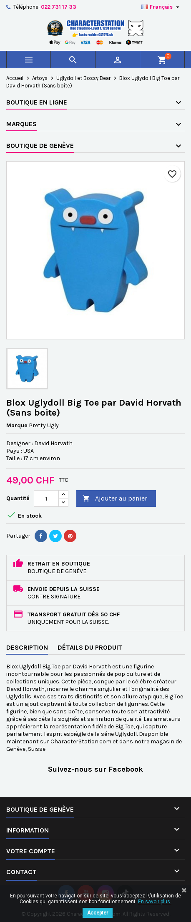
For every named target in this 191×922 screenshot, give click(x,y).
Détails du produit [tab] (90, 647)
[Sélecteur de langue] (161, 7)
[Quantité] (46, 498)
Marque (17, 425)
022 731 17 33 (58, 7)
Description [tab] (27, 647)
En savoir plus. (154, 902)
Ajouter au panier (115, 498)
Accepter (97, 913)
